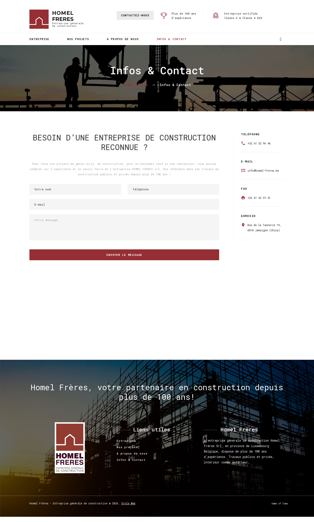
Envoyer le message (124, 255)
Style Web (128, 503)
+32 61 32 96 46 (259, 143)
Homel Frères (135, 85)
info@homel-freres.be (263, 170)
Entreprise (39, 39)
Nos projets (78, 39)
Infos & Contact (172, 39)
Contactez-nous (135, 15)
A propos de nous (123, 39)
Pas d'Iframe (157, 320)
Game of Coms (280, 503)
